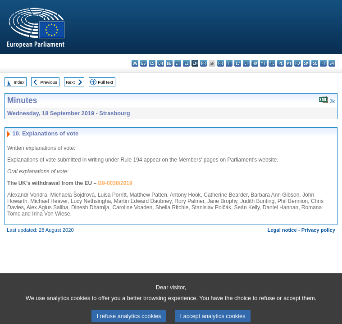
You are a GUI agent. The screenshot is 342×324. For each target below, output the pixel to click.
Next (70, 82)
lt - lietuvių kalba (246, 63)
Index (19, 82)
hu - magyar (254, 63)
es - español (143, 63)
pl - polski (280, 63)
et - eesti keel (177, 63)
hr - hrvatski (220, 63)
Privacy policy (318, 230)
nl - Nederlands (272, 63)
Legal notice (282, 230)
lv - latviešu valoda (237, 63)
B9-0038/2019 (115, 183)
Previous (49, 82)
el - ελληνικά (186, 63)
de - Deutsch (169, 63)
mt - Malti (263, 63)
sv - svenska (331, 63)
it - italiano (229, 63)
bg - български (135, 63)
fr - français (203, 63)
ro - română (297, 63)
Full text (105, 82)
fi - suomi (323, 63)
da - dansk (160, 63)
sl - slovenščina (314, 63)
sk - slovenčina (306, 63)
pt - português (289, 63)
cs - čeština (152, 63)
